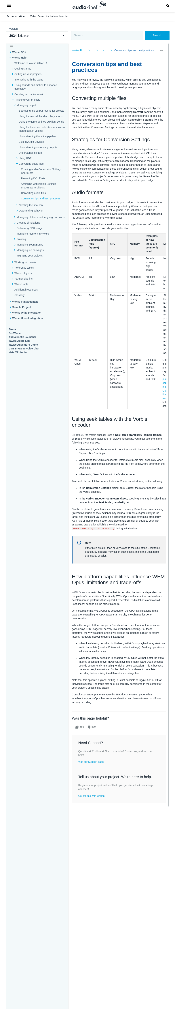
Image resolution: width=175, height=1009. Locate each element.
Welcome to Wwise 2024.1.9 (30, 63)
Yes (80, 739)
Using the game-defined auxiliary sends (41, 121)
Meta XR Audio (18, 352)
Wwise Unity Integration (26, 312)
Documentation (16, 16)
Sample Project (21, 307)
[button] (8, 6)
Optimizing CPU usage (30, 228)
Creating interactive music (29, 94)
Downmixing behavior (31, 210)
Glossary (19, 295)
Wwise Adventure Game (23, 344)
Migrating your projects (30, 255)
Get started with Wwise (92, 807)
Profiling (21, 239)
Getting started (22, 68)
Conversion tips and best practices (40, 198)
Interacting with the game (28, 79)
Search (157, 35)
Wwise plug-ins (23, 273)
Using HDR (25, 158)
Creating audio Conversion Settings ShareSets (41, 171)
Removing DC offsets (33, 178)
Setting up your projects (27, 74)
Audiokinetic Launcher (22, 337)
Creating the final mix (31, 205)
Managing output (26, 105)
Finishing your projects (27, 99)
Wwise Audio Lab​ (19, 340)
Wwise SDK (19, 52)
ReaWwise (15, 333)
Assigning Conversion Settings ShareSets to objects (38, 185)
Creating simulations (28, 222)
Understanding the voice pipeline (37, 136)
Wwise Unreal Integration (27, 318)
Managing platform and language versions (40, 217)
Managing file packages (30, 250)
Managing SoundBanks (30, 244)
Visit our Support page (92, 773)
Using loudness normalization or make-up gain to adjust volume (42, 129)
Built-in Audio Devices (31, 141)
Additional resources (26, 289)
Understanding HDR (30, 152)
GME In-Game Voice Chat (24, 348)
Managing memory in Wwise (33, 233)
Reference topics (24, 267)
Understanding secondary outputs (38, 147)
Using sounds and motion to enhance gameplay (35, 87)
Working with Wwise (25, 262)
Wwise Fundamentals (25, 301)
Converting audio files (31, 163)
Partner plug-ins (23, 278)
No (93, 739)
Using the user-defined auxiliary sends (40, 116)
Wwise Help (19, 57)
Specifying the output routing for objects (41, 110)
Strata (12, 329)
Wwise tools (21, 284)
